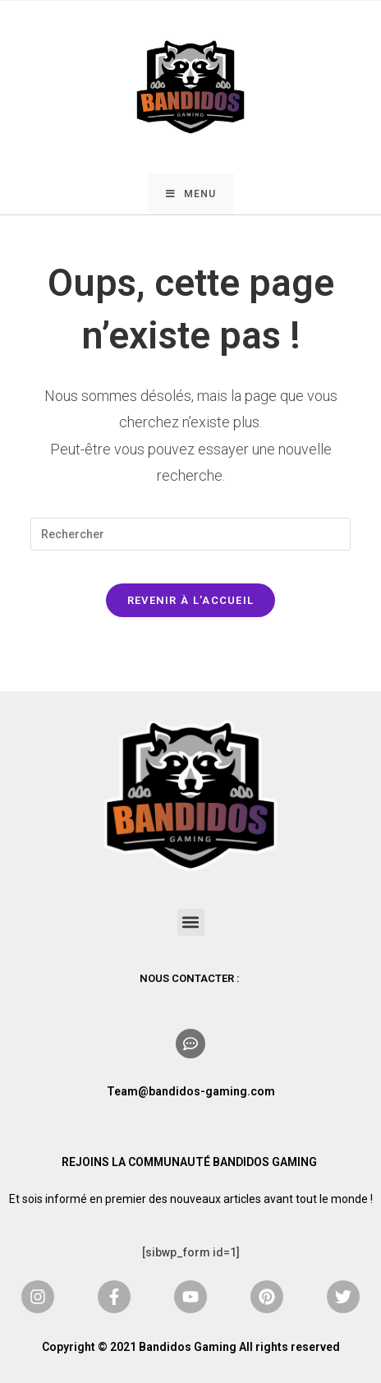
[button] (190, 922)
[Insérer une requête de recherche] (190, 534)
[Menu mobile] (191, 193)
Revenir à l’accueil (191, 600)
